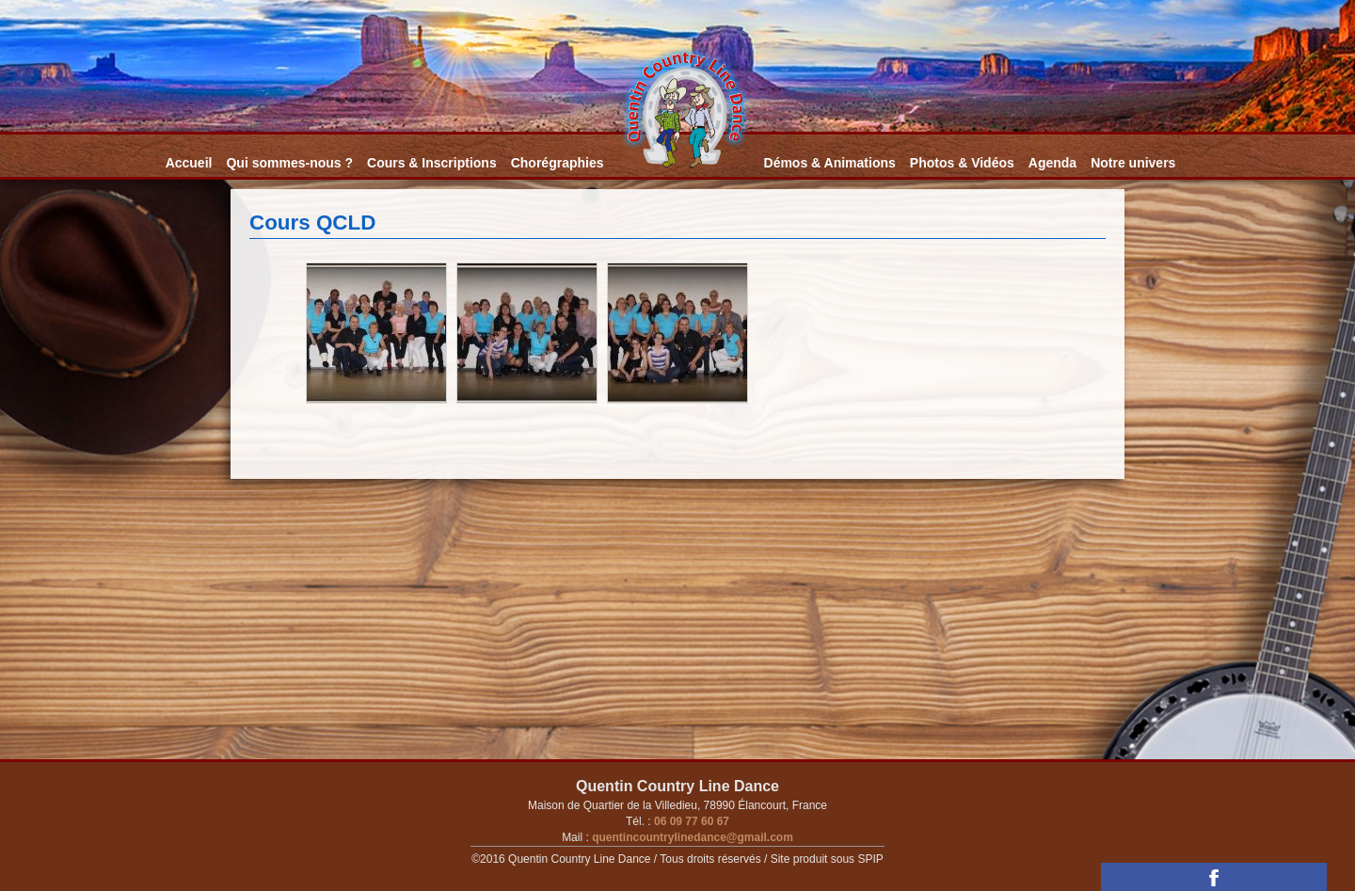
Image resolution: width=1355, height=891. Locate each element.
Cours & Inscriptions (432, 162)
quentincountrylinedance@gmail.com (691, 837)
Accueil (189, 162)
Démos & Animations (830, 162)
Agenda (1052, 162)
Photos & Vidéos (962, 162)
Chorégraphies (557, 162)
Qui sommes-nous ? (289, 162)
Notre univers (1133, 162)
